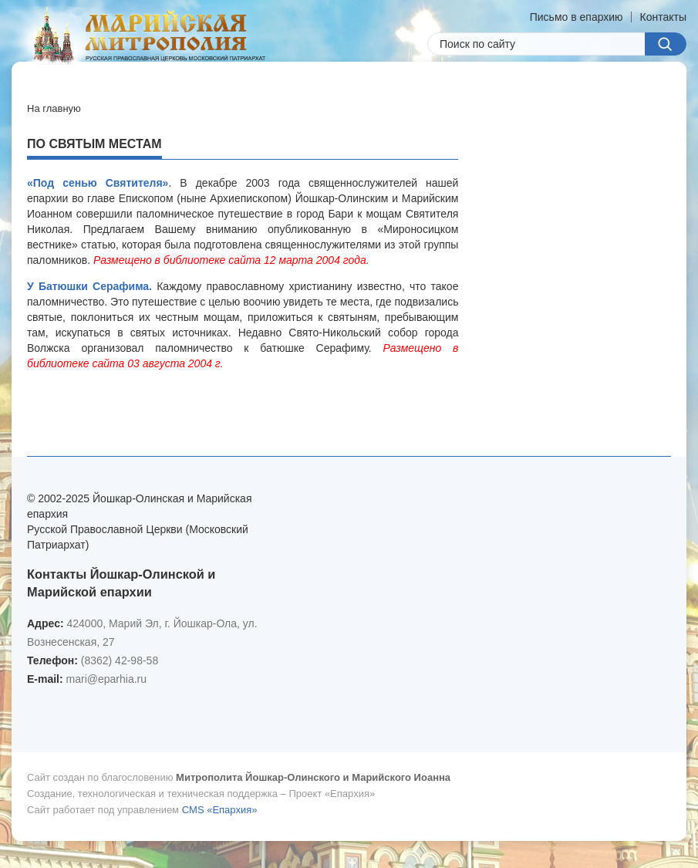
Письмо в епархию (576, 17)
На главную (54, 108)
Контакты (663, 17)
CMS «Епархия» (220, 810)
